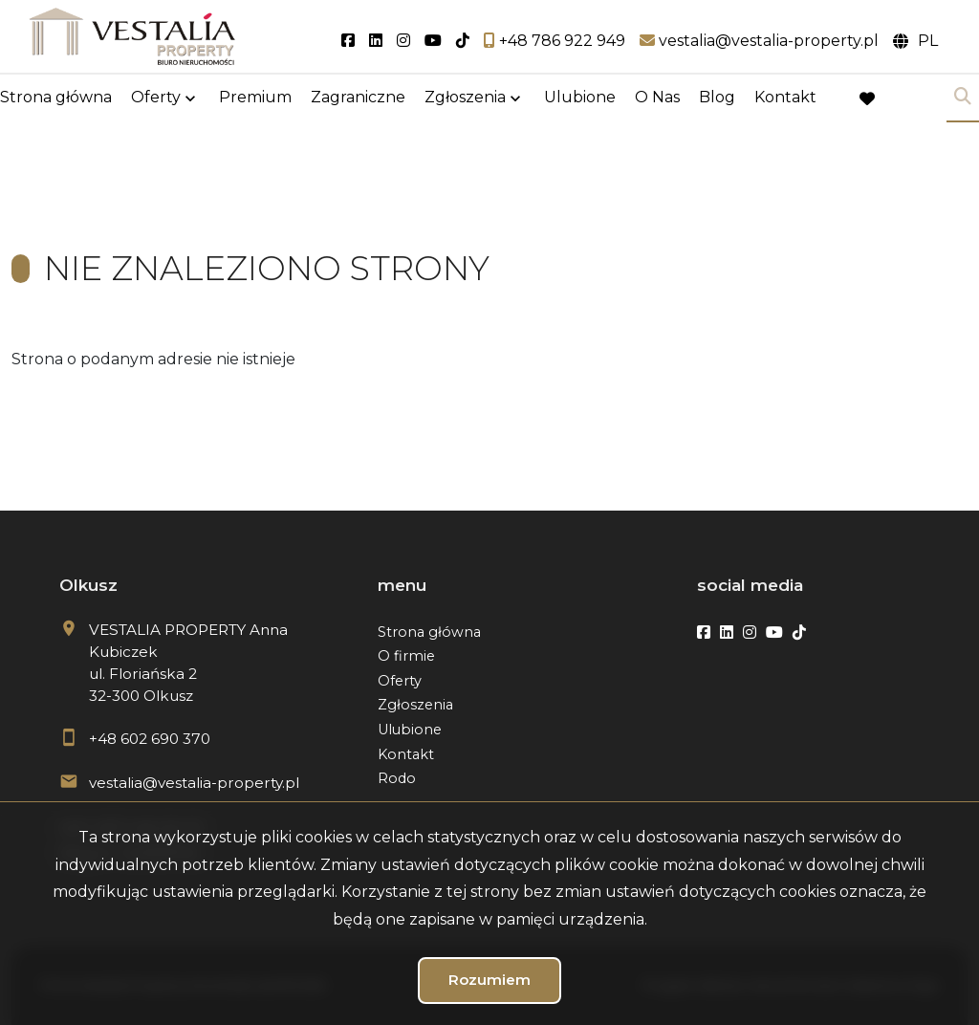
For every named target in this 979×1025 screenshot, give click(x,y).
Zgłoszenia (465, 98)
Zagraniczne (358, 98)
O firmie (406, 656)
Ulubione (580, 98)
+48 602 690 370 (149, 739)
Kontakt (785, 98)
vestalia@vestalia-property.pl (194, 783)
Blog (717, 98)
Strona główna (56, 98)
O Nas (657, 98)
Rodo (397, 778)
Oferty (156, 98)
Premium (255, 98)
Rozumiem (489, 979)
